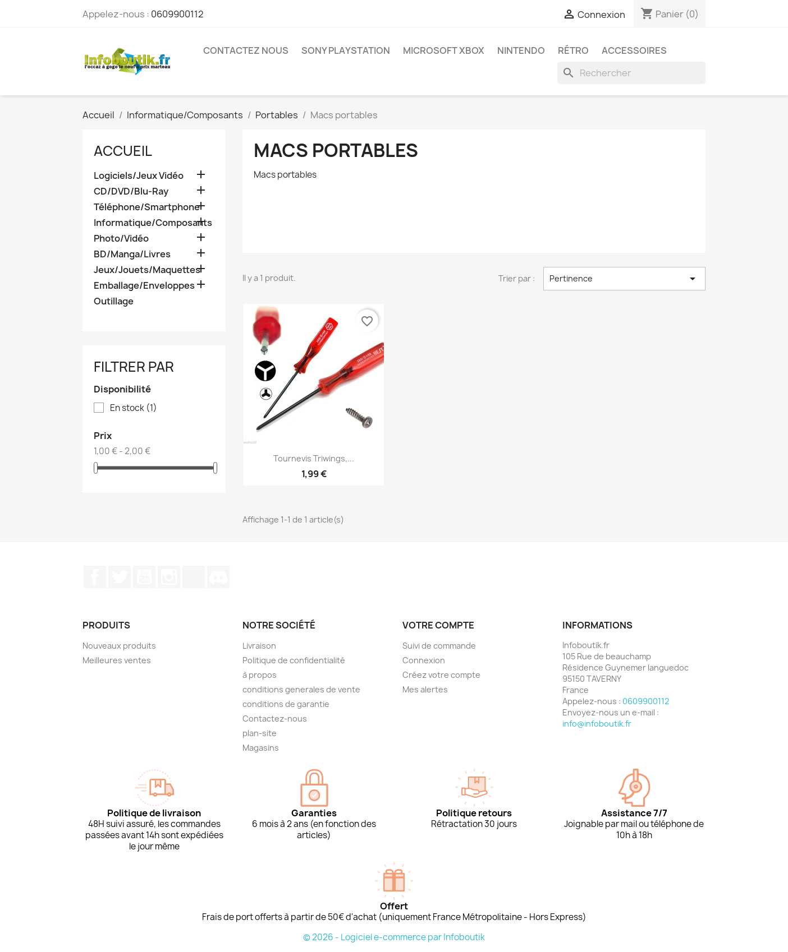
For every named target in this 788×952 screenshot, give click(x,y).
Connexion (423, 660)
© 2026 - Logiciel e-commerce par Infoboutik (394, 937)
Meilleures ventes (117, 660)
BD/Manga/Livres (132, 254)
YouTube (144, 577)
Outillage (114, 301)
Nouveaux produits (119, 645)
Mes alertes (425, 689)
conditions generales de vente (301, 689)
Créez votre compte (441, 674)
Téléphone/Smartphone (147, 207)
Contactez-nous (274, 718)
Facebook (95, 577)
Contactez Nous (245, 50)
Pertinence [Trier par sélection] (624, 278)
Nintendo (521, 50)
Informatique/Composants (153, 223)
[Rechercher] (631, 73)
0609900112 (177, 14)
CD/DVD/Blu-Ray (131, 191)
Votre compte (438, 625)
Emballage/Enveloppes (144, 286)
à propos (259, 674)
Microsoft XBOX (443, 50)
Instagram (169, 577)
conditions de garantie (285, 704)
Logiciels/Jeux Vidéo (139, 176)
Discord (218, 577)
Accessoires (634, 50)
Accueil (123, 150)
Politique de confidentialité (293, 660)
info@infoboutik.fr (596, 723)
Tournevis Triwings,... (313, 458)
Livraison (259, 645)
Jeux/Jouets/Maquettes (147, 270)
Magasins (260, 747)
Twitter (119, 577)
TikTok (193, 577)
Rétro (573, 50)
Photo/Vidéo (121, 238)
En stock (133, 408)
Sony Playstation (345, 50)
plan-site (259, 733)
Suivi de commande (439, 645)
